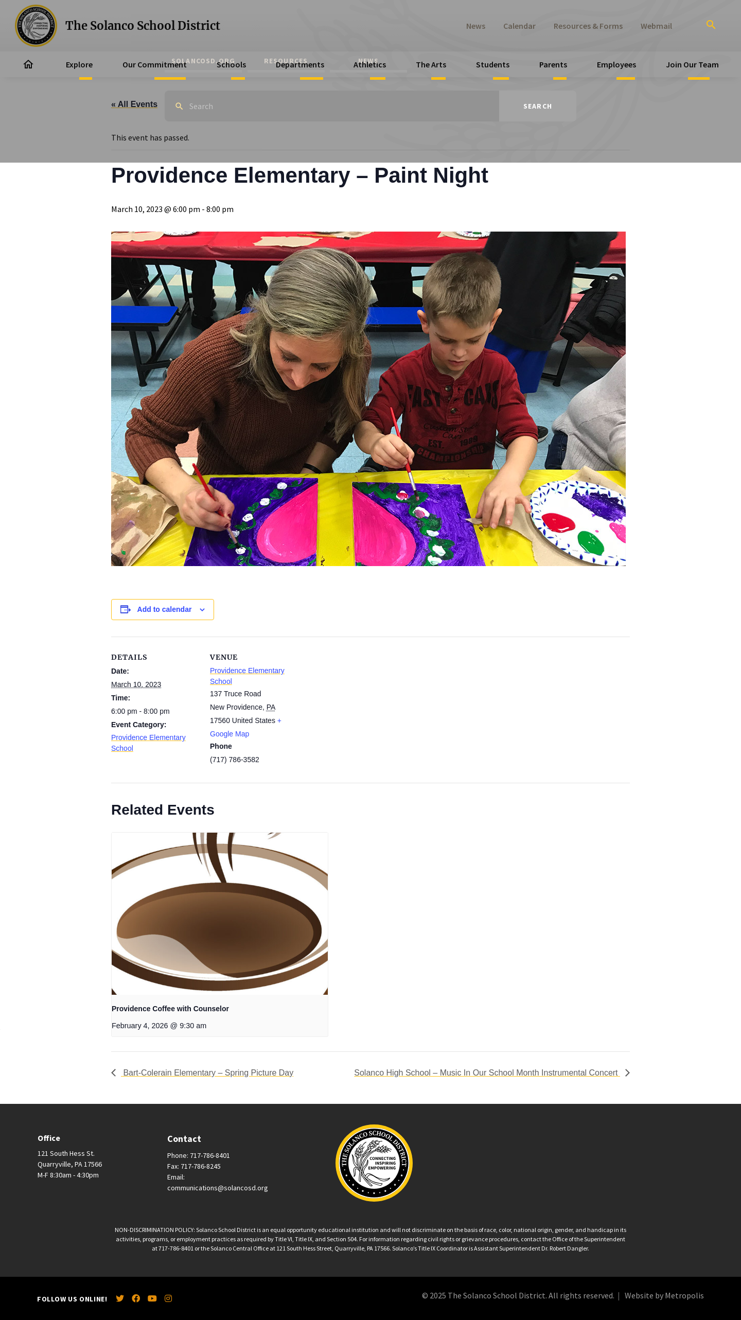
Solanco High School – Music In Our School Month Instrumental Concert (487, 1072)
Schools (231, 64)
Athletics (370, 64)
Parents (553, 64)
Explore (79, 64)
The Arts (431, 64)
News (475, 26)
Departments (300, 64)
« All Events (134, 104)
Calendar (519, 26)
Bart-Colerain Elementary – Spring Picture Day (207, 1072)
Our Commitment (154, 64)
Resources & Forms (588, 26)
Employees (616, 64)
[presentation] (220, 914)
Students (492, 64)
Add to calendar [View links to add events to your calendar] (164, 609)
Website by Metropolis (664, 1295)
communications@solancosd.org (217, 1187)
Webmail (656, 26)
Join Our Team (692, 64)
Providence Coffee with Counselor (170, 1009)
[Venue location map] (363, 708)
